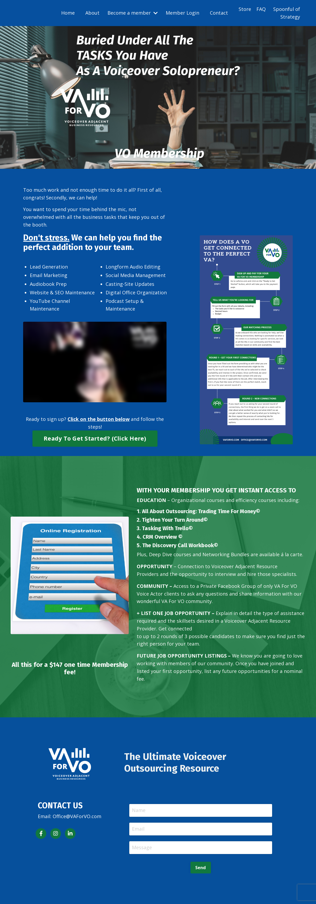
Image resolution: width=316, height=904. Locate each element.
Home (68, 13)
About (92, 13)
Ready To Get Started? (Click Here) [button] (95, 438)
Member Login (182, 13)
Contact (219, 13)
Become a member (132, 13)
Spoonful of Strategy (286, 13)
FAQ (261, 9)
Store (245, 9)
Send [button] (200, 867)
